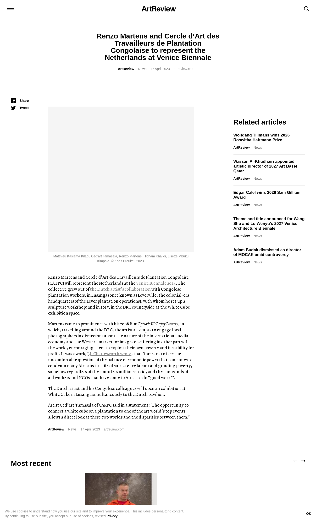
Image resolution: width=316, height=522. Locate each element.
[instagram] (13, 479)
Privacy (112, 516)
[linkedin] (31, 479)
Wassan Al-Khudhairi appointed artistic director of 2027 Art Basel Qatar (265, 166)
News (142, 69)
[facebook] (50, 479)
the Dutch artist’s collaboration (120, 143)
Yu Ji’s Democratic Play (256, 393)
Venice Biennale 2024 (156, 137)
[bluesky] (40, 479)
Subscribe (283, 480)
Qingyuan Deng (245, 400)
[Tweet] (20, 107)
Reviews (268, 400)
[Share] (20, 100)
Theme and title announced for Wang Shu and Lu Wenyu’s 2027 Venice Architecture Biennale (269, 224)
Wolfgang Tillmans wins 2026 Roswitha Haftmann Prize (261, 137)
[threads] (59, 479)
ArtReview (126, 69)
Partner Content (43, 405)
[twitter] (22, 479)
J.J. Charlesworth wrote (109, 208)
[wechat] (68, 479)
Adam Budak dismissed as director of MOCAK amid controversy (267, 252)
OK (308, 514)
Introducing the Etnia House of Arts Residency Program (45, 395)
